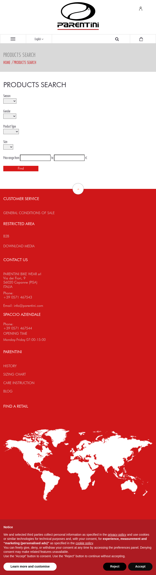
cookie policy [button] (84, 543)
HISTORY (10, 366)
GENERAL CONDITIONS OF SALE (29, 213)
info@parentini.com (28, 306)
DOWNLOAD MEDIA (19, 246)
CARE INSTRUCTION (18, 383)
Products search (25, 62)
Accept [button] (140, 566)
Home (6, 62)
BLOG (8, 391)
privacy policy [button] (117, 534)
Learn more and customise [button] (30, 566)
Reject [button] (114, 566)
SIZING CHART (14, 374)
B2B (6, 236)
